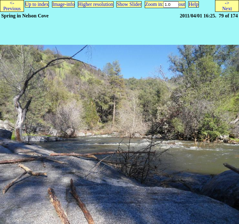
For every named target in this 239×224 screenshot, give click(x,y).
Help (193, 4)
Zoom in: (154, 4)
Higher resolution (95, 4)
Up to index (37, 4)
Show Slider (129, 4)
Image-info (63, 4)
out (182, 4)
